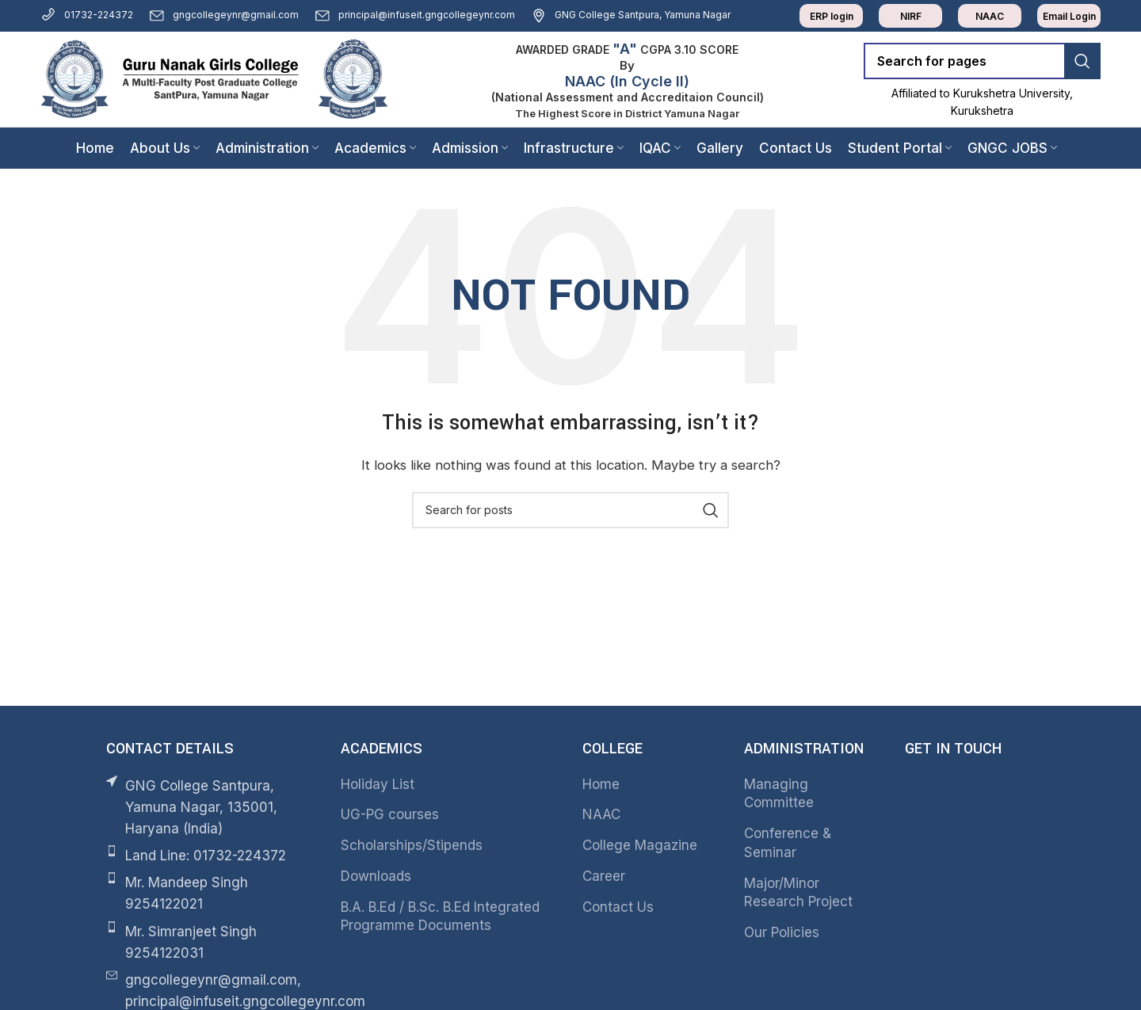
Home (601, 784)
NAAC (601, 814)
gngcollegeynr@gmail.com (224, 15)
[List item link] (207, 856)
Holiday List (377, 784)
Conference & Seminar (787, 842)
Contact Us (618, 907)
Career (603, 876)
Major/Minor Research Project (798, 892)
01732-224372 (86, 15)
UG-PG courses (390, 814)
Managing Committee (779, 793)
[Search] (982, 61)
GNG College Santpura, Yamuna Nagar (631, 15)
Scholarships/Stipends (412, 845)
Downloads (376, 876)
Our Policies (781, 932)
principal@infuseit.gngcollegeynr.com (415, 15)
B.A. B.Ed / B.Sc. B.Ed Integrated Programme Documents (440, 916)
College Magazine (639, 845)
